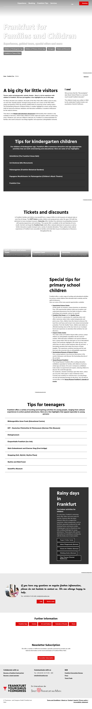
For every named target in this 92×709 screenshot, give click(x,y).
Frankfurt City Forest (59, 315)
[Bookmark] (86, 76)
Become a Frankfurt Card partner (13, 673)
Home (4, 76)
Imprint (76, 700)
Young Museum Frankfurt (60, 360)
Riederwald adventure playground (24, 114)
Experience (22, 3)
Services (53, 3)
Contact (70, 700)
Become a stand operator (11, 676)
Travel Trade (68, 678)
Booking (32, 3)
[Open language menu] (72, 3)
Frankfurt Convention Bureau (74, 673)
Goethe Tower (75, 315)
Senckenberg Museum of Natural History (65, 352)
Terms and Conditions (53, 700)
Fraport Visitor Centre (59, 333)
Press (66, 676)
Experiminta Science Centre (61, 305)
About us (64, 700)
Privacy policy (83, 700)
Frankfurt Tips (42, 3)
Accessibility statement (81, 702)
